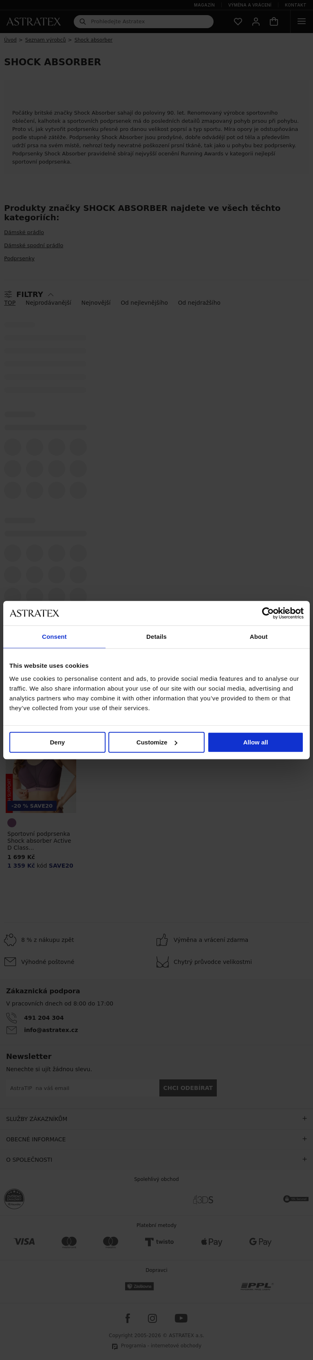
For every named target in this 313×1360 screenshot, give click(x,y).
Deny (57, 742)
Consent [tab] (54, 636)
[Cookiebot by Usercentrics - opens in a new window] (268, 613)
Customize (157, 742)
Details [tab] (156, 636)
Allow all (255, 742)
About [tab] (259, 636)
